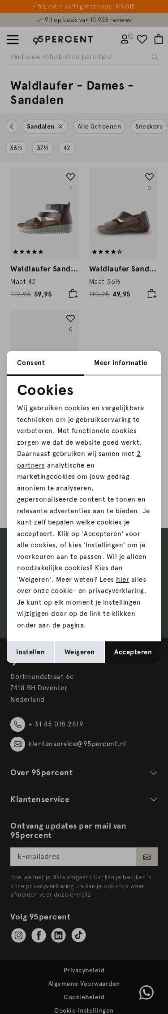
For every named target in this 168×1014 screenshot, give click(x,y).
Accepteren (133, 652)
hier (122, 580)
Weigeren (80, 652)
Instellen (30, 652)
